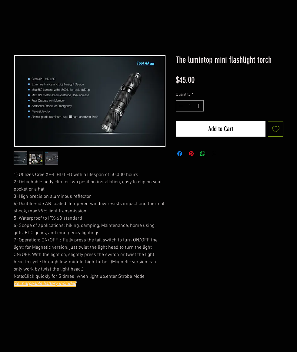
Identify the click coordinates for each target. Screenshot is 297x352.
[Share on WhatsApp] (202, 153)
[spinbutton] (189, 106)
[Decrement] (180, 106)
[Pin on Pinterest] (191, 153)
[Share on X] (214, 153)
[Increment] (199, 106)
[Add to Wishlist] (275, 129)
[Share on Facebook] (179, 153)
